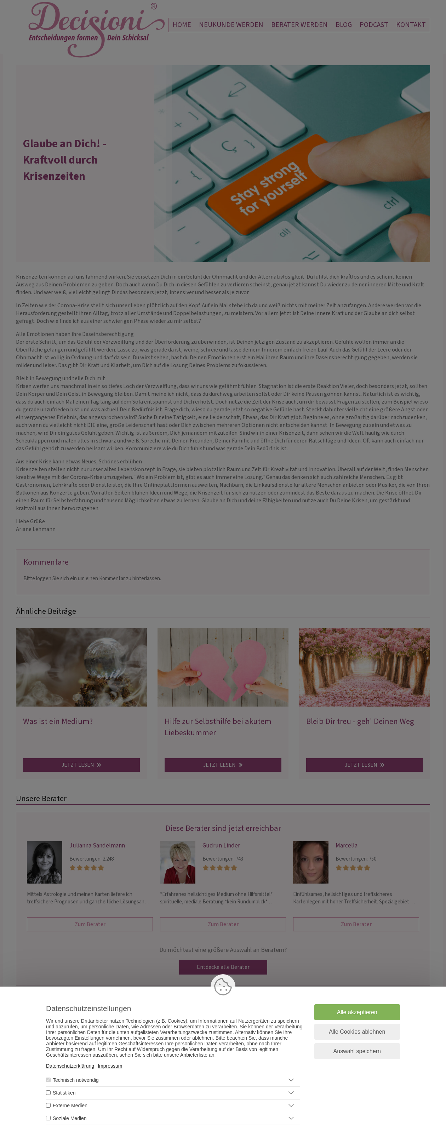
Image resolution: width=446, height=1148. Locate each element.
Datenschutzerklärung (70, 1066)
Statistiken (64, 1093)
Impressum (110, 1066)
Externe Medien (70, 1105)
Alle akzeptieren (357, 1012)
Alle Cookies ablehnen (357, 1032)
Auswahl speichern (357, 1051)
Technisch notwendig (76, 1080)
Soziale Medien (70, 1118)
